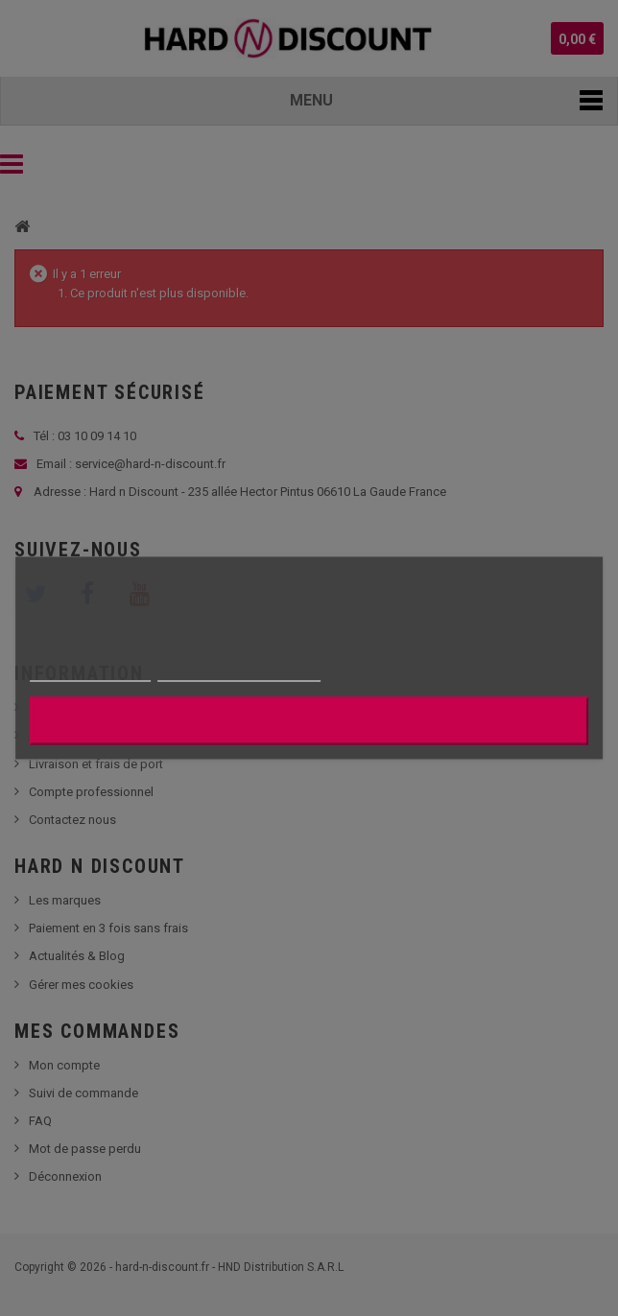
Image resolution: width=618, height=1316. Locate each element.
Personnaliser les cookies (239, 673)
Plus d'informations (90, 673)
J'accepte (309, 721)
